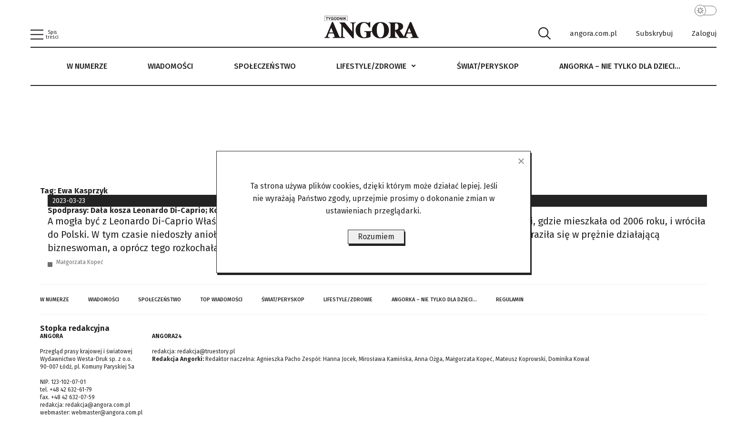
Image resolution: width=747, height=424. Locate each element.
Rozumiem (376, 236)
